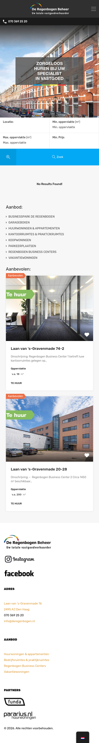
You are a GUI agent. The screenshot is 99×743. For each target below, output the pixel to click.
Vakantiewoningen (16, 672)
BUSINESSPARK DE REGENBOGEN (31, 216)
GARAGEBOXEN (19, 222)
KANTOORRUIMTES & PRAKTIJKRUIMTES (36, 234)
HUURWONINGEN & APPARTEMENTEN (34, 228)
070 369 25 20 (17, 21)
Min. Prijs (58, 137)
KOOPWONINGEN (19, 240)
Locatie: (8, 122)
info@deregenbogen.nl (19, 621)
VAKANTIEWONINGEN (22, 258)
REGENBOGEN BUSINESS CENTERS (32, 252)
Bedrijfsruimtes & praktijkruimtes (26, 660)
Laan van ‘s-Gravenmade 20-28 (39, 469)
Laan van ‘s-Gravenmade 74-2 (37, 348)
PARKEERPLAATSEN (22, 246)
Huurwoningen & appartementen (26, 654)
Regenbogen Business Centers (25, 666)
